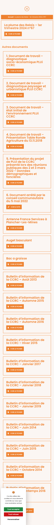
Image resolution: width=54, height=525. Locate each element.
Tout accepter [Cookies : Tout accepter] (13, 509)
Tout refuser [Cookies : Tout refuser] (13, 514)
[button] (27, 510)
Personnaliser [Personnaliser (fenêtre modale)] (13, 519)
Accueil (10, 17)
